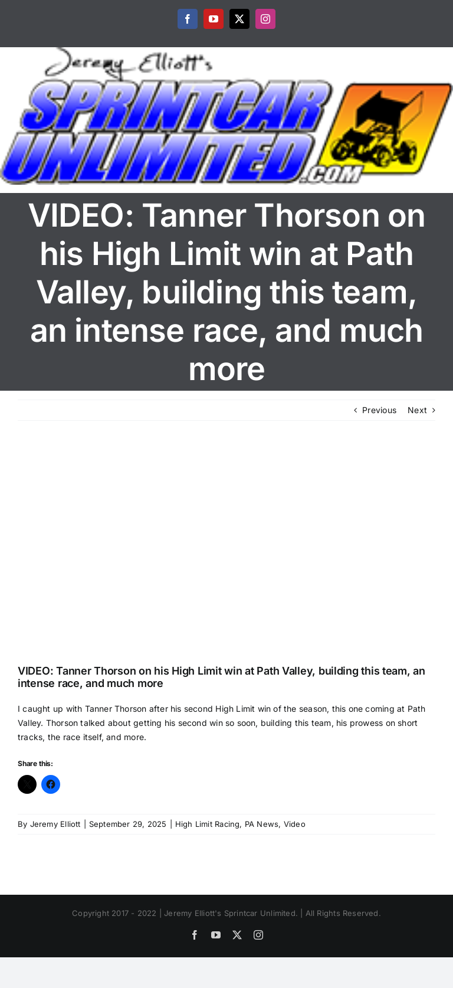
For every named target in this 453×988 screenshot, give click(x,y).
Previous (379, 410)
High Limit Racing (207, 824)
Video (295, 824)
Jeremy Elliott (55, 824)
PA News (261, 824)
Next (417, 410)
